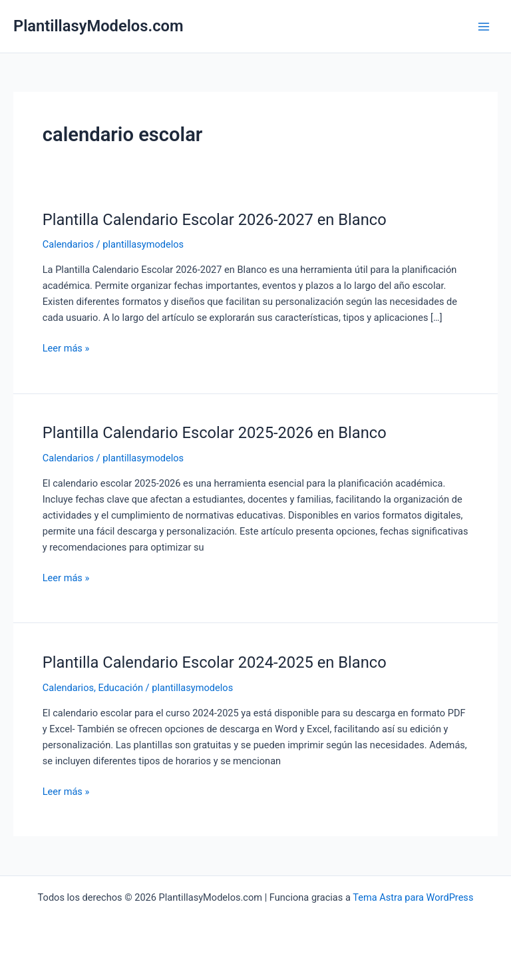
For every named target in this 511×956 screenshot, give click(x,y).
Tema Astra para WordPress (413, 897)
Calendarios (68, 244)
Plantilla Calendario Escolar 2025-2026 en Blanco (215, 432)
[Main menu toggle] (484, 27)
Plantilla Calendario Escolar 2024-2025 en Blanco (215, 662)
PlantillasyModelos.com (98, 26)
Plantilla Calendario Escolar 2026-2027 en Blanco (215, 219)
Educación (120, 688)
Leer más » (66, 348)
